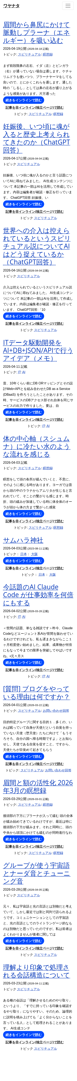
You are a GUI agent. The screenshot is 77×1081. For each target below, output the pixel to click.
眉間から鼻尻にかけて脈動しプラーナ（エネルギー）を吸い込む (36, 32)
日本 (23, 554)
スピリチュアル (29, 54)
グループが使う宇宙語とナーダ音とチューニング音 (36, 873)
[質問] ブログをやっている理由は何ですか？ (36, 692)
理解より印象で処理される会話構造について (36, 971)
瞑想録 (48, 54)
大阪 (34, 554)
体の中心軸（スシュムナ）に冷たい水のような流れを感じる (36, 446)
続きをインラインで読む (24, 100)
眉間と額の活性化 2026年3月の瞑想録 (38, 786)
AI (23, 372)
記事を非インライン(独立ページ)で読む (35, 107)
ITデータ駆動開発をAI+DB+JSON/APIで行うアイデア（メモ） (38, 350)
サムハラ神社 (23, 539)
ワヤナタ (11, 5)
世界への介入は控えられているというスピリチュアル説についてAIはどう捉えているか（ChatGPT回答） (37, 246)
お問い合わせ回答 (56, 710)
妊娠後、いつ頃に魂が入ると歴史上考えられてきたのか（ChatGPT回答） (36, 138)
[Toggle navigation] (68, 6)
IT (19, 372)
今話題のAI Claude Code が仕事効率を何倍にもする (38, 594)
